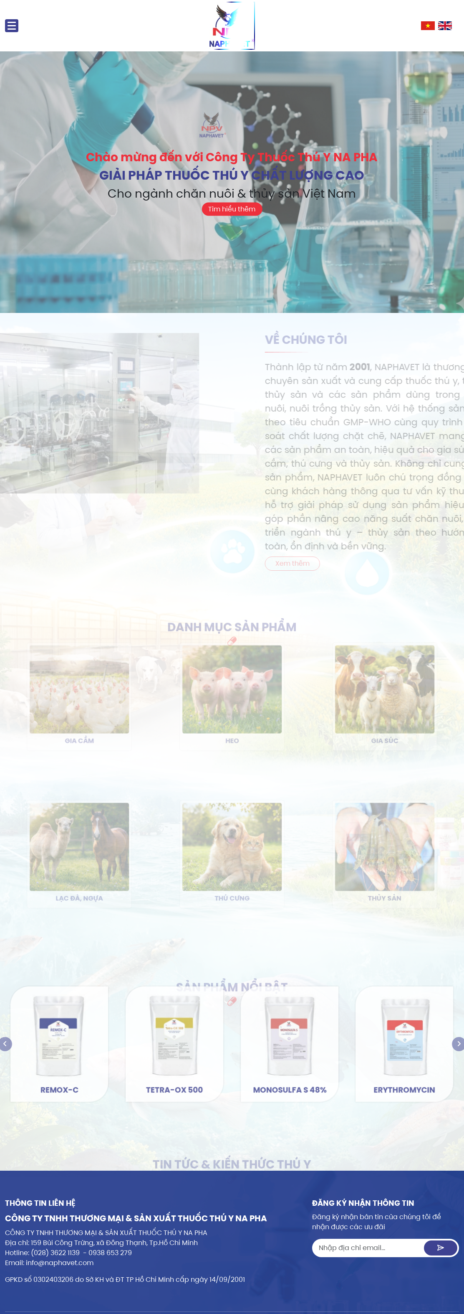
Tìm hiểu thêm (231, 221)
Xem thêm (304, 563)
